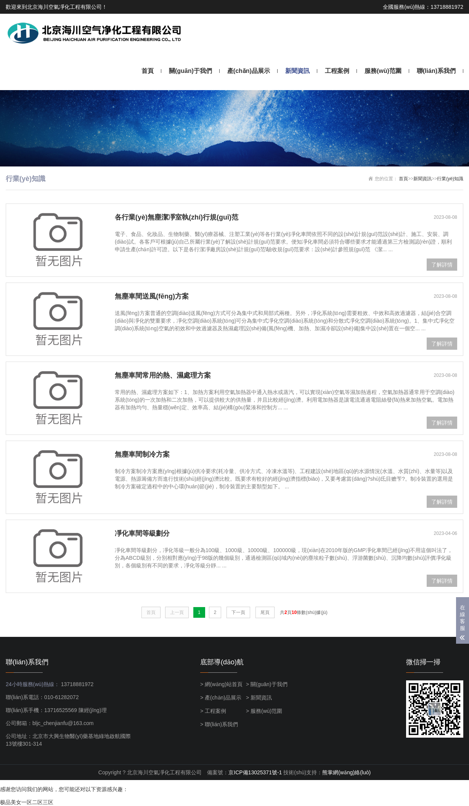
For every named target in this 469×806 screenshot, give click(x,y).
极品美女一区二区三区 (26, 802)
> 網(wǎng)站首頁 (221, 684)
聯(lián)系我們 (436, 71)
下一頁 (238, 612)
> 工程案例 (213, 711)
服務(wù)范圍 (383, 71)
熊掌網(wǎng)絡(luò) (346, 772)
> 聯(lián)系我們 (219, 724)
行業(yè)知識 (450, 178)
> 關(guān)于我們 (267, 684)
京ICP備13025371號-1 (255, 772)
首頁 (147, 71)
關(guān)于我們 (190, 71)
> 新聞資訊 (259, 698)
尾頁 (265, 612)
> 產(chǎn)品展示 (220, 698)
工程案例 (337, 71)
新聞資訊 (297, 71)
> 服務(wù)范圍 (264, 711)
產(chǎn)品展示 (248, 71)
